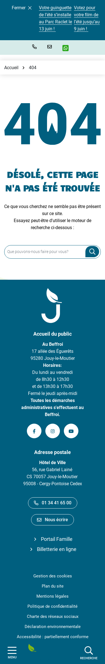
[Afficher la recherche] (89, 653)
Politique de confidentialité (52, 606)
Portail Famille (57, 539)
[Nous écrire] (50, 46)
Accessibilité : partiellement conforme (52, 636)
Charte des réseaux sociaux (52, 616)
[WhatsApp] (67, 48)
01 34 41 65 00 (52, 502)
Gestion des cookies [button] (52, 576)
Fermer (22, 7)
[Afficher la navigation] (12, 653)
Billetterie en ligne (56, 549)
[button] (35, 46)
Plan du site (53, 586)
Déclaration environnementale (53, 626)
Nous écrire (52, 519)
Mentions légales (52, 596)
